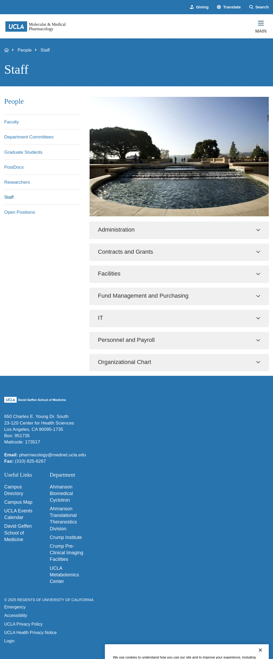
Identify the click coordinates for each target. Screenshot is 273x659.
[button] (229, 7)
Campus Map (18, 502)
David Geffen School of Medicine (18, 532)
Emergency (15, 607)
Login (9, 641)
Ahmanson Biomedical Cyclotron (61, 493)
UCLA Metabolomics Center (64, 575)
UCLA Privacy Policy (23, 624)
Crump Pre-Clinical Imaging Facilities (66, 552)
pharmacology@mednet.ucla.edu (52, 454)
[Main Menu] (261, 26)
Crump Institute (66, 537)
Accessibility (15, 615)
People (25, 50)
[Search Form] (259, 7)
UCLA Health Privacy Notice (30, 632)
